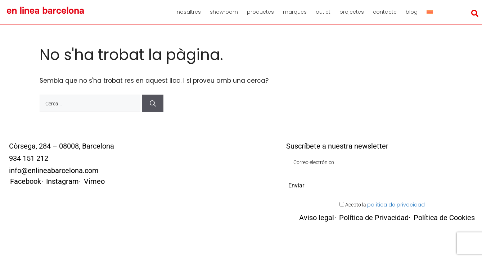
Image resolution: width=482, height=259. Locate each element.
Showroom (224, 11)
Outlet (323, 11)
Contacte (385, 11)
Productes (260, 11)
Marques (295, 11)
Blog (412, 11)
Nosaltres (189, 11)
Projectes (351, 11)
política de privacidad (396, 204)
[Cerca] (152, 103)
